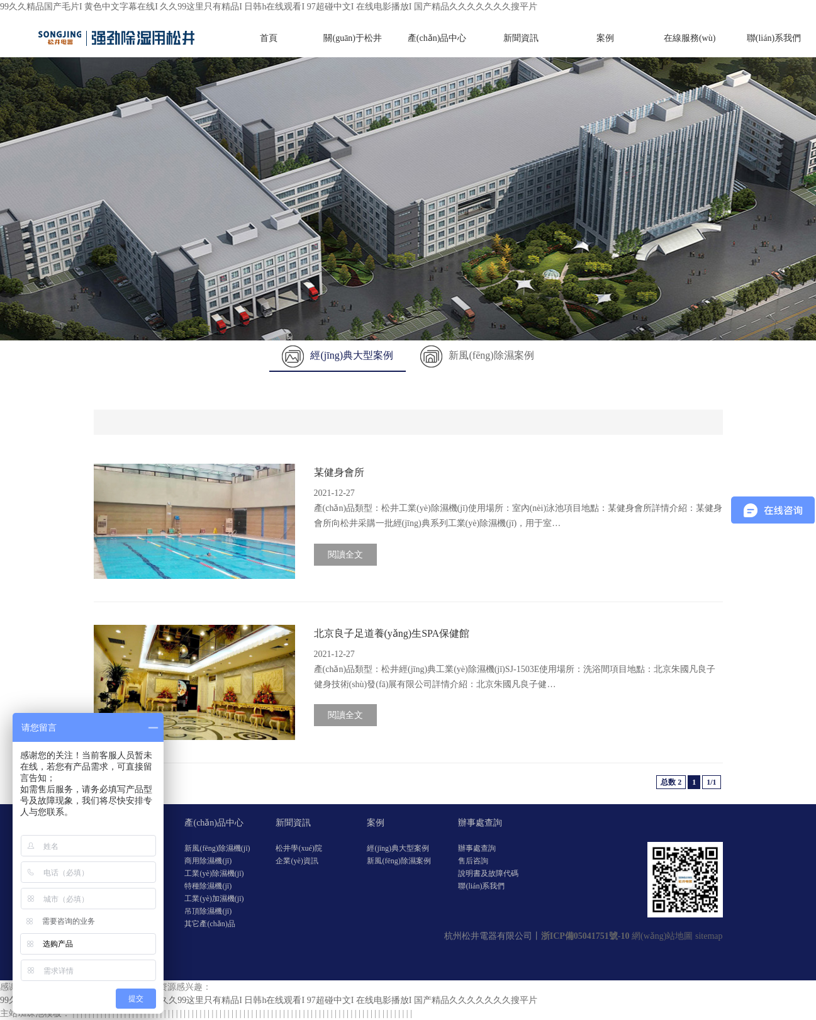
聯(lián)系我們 (774, 38)
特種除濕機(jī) (208, 886)
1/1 (711, 782)
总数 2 (671, 782)
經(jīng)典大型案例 (337, 355)
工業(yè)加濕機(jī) (213, 898)
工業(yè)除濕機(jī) (213, 873)
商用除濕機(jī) (208, 860)
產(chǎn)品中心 (437, 38)
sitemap (709, 936)
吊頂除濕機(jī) (208, 911)
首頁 (268, 38)
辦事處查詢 (480, 822)
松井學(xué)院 (298, 848)
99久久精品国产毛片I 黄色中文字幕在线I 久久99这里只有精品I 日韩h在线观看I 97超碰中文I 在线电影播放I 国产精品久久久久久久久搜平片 (268, 6)
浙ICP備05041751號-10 (585, 936)
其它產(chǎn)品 (209, 923)
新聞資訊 (521, 38)
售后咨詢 (473, 860)
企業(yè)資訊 (297, 860)
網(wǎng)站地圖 (662, 936)
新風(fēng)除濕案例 (477, 355)
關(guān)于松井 (352, 38)
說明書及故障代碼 (488, 873)
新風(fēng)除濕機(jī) (217, 848)
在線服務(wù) (689, 38)
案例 (605, 38)
